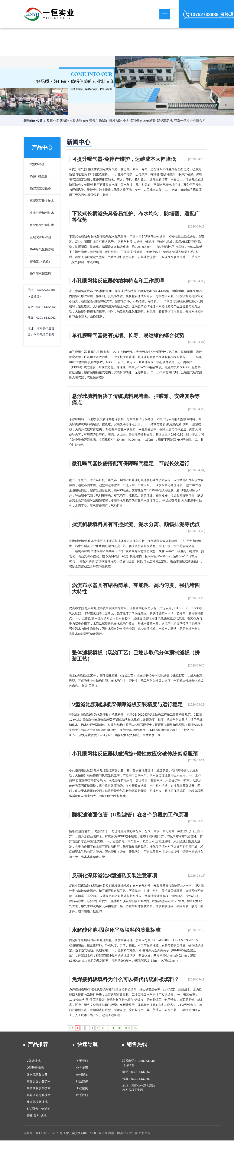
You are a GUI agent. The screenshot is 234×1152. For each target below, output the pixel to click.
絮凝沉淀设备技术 (42, 200)
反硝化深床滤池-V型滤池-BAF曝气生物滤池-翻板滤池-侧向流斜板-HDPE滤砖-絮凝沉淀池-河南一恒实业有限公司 (126, 120)
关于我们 (82, 1060)
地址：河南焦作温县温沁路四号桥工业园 (138, 1088)
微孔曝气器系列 (40, 273)
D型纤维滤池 (38, 176)
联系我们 (82, 1095)
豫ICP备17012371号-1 (50, 1133)
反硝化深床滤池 (40, 237)
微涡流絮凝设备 (40, 188)
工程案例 (82, 1088)
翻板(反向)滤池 (40, 261)
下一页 (116, 1028)
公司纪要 (82, 1074)
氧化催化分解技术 (42, 225)
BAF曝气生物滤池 (42, 249)
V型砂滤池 (37, 164)
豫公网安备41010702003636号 (86, 1133)
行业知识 (82, 1081)
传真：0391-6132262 (136, 1078)
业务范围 (82, 1067)
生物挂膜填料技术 (42, 212)
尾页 (127, 1028)
